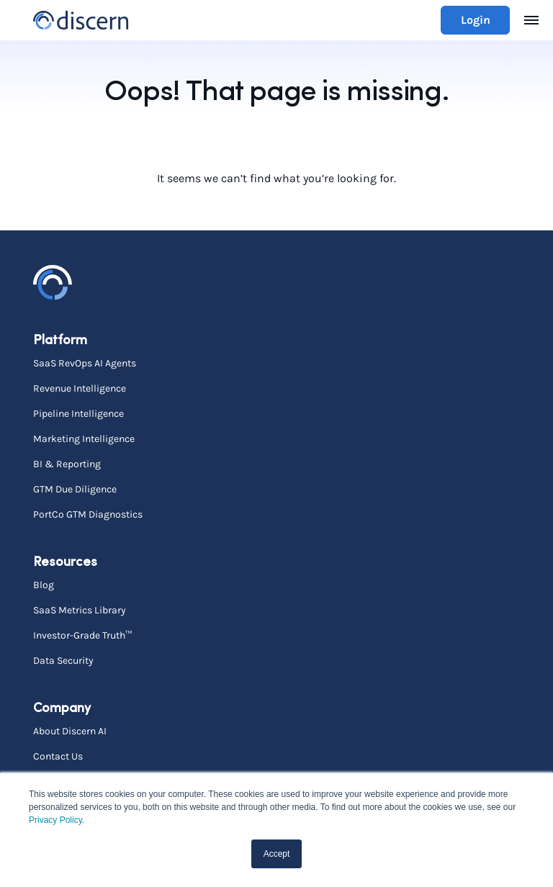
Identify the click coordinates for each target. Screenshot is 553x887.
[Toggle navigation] (531, 20)
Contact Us (58, 756)
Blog (43, 584)
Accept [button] (277, 854)
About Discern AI (70, 731)
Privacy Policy (55, 820)
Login (475, 20)
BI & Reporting (67, 463)
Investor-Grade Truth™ (82, 635)
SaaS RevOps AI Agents (84, 363)
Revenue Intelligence (79, 388)
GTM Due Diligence (75, 489)
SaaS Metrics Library (79, 610)
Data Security (63, 660)
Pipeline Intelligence (78, 413)
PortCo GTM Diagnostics (88, 514)
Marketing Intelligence (84, 438)
